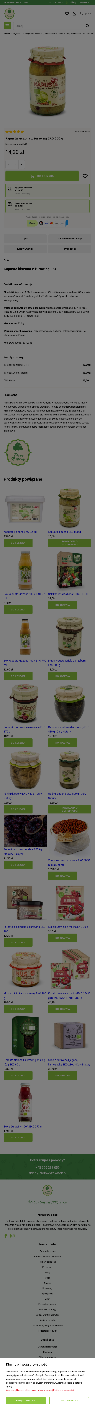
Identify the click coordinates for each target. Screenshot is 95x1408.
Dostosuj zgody (69, 1400)
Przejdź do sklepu (26, 1400)
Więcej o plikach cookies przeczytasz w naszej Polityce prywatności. (40, 1390)
